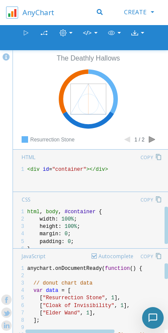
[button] (114, 38)
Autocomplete (115, 256)
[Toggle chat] (153, 318)
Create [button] (139, 12)
